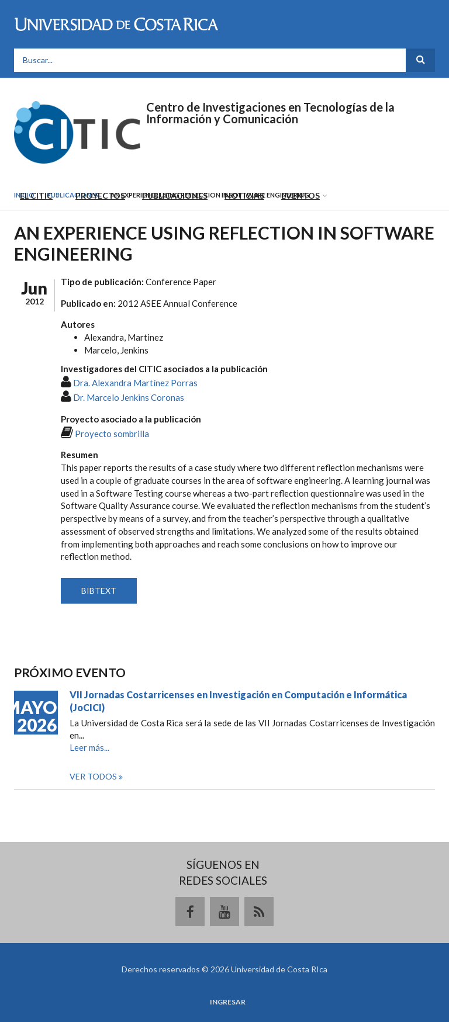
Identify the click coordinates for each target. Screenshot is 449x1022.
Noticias (244, 195)
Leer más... (89, 747)
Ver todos (94, 776)
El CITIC (36, 195)
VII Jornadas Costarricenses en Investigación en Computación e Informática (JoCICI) (238, 701)
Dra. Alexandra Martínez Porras (135, 382)
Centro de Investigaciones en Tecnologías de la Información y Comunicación (270, 112)
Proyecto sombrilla (112, 433)
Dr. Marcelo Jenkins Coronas (128, 397)
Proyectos (100, 195)
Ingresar (228, 1002)
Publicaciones (175, 195)
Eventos (300, 195)
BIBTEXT (98, 590)
